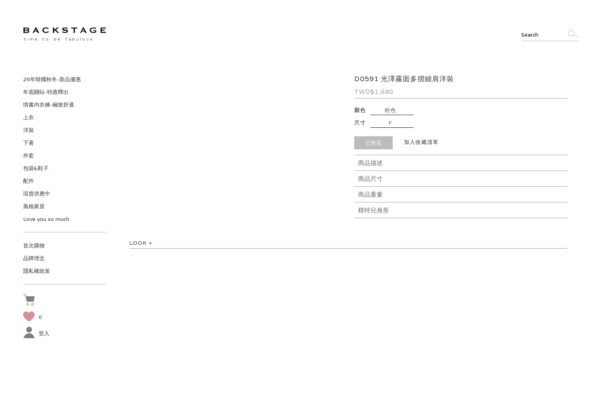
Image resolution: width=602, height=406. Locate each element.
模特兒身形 (373, 210)
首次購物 (34, 245)
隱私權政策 (36, 270)
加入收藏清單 (421, 142)
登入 (36, 333)
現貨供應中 (36, 193)
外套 (28, 155)
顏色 (360, 110)
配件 (28, 180)
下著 (28, 142)
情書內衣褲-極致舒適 (48, 104)
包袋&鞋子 (36, 168)
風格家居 (34, 206)
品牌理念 (34, 258)
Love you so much (46, 219)
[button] (31, 300)
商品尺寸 (370, 179)
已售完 (373, 142)
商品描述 (370, 163)
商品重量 (370, 194)
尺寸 (360, 122)
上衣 (28, 117)
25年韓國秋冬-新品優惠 (52, 79)
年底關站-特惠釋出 (46, 92)
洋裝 (28, 130)
